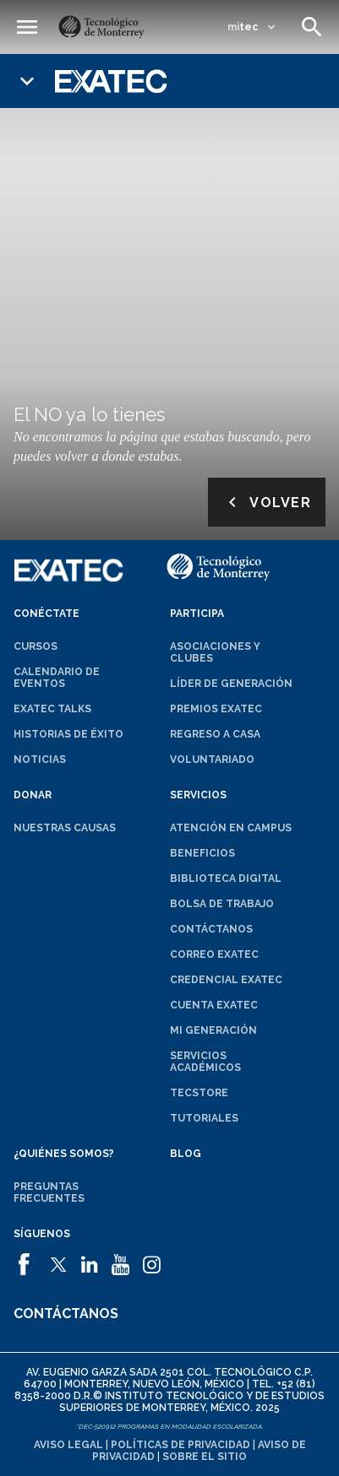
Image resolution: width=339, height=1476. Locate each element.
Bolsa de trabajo (222, 904)
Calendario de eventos (57, 677)
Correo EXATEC (214, 954)
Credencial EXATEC (226, 980)
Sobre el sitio (204, 1456)
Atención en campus (231, 828)
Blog (185, 1154)
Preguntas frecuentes (49, 1192)
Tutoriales (204, 1118)
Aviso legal (68, 1445)
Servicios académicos (205, 1061)
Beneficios (202, 853)
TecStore (199, 1093)
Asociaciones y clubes (215, 652)
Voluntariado (212, 759)
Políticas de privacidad (180, 1445)
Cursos (35, 646)
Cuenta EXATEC (214, 1005)
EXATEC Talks (52, 709)
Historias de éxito (68, 734)
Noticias (40, 759)
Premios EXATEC (216, 709)
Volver (266, 502)
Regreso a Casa (215, 734)
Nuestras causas (65, 828)
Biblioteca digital (226, 878)
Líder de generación (231, 683)
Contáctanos (211, 929)
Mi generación (213, 1030)
